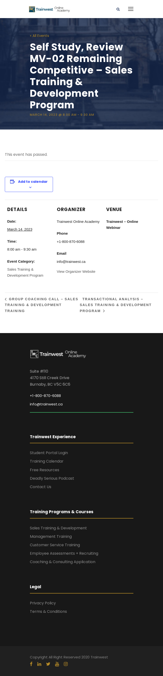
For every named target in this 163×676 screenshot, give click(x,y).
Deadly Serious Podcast (52, 478)
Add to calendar (33, 181)
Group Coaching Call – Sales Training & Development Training (41, 305)
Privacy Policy (43, 603)
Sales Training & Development (58, 528)
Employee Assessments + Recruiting (64, 553)
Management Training (51, 536)
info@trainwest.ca (46, 404)
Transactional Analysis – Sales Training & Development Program (116, 305)
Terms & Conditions (48, 611)
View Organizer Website (76, 271)
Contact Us (40, 487)
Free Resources (44, 470)
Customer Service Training (55, 545)
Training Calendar (47, 461)
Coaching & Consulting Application (62, 562)
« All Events (39, 35)
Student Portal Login (49, 453)
